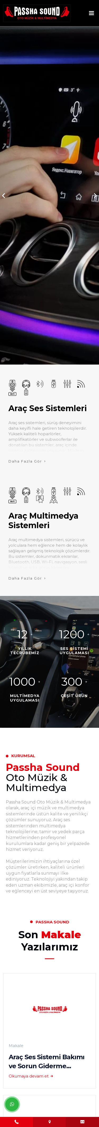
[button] (95, 195)
